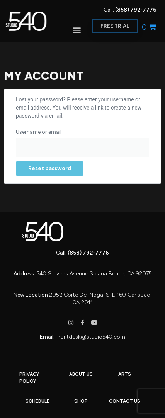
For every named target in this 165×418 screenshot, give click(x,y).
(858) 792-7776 (135, 10)
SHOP (81, 401)
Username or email (38, 132)
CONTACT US (124, 401)
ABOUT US (81, 374)
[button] (76, 29)
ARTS (124, 374)
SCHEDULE (37, 401)
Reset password (49, 168)
